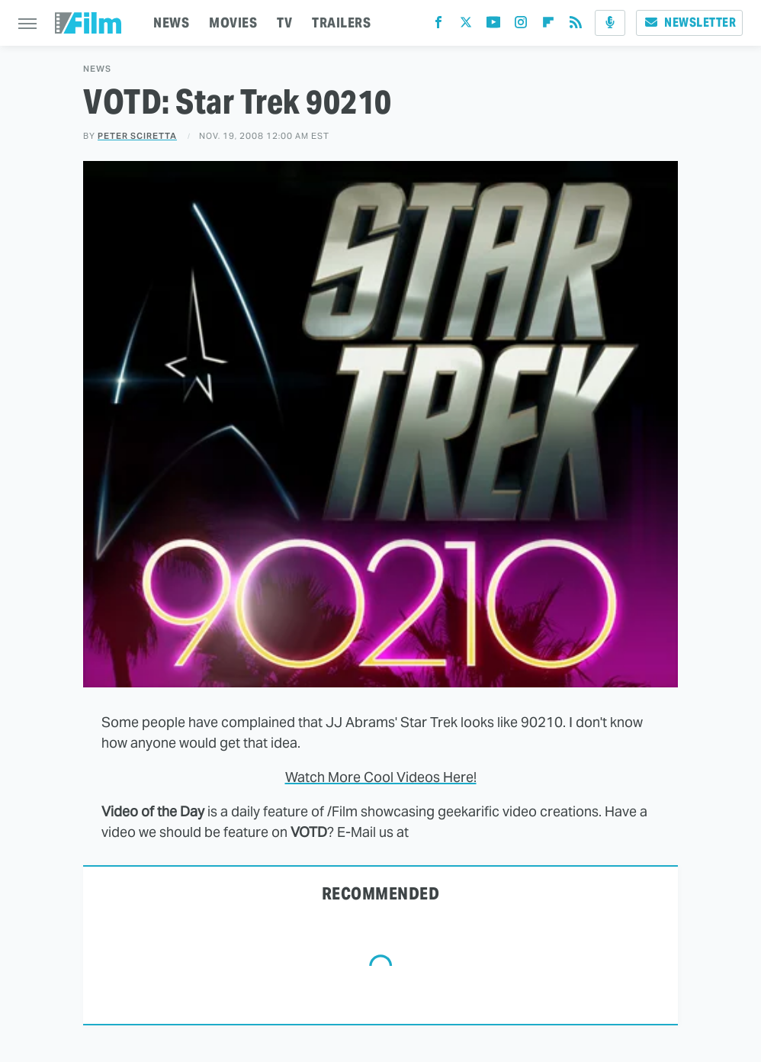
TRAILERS (341, 22)
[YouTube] (493, 26)
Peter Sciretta (137, 135)
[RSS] (575, 26)
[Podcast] (610, 23)
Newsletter (689, 22)
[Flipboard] (548, 26)
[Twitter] (466, 26)
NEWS (171, 22)
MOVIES (233, 22)
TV (284, 22)
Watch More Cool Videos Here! (381, 777)
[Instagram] (520, 26)
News (97, 69)
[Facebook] (438, 26)
